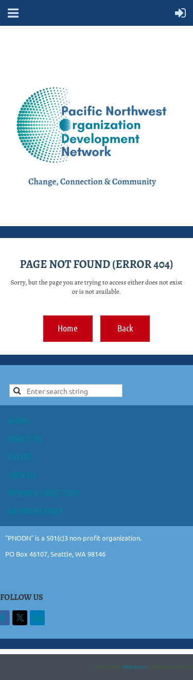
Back (125, 328)
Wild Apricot (134, 667)
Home (68, 328)
